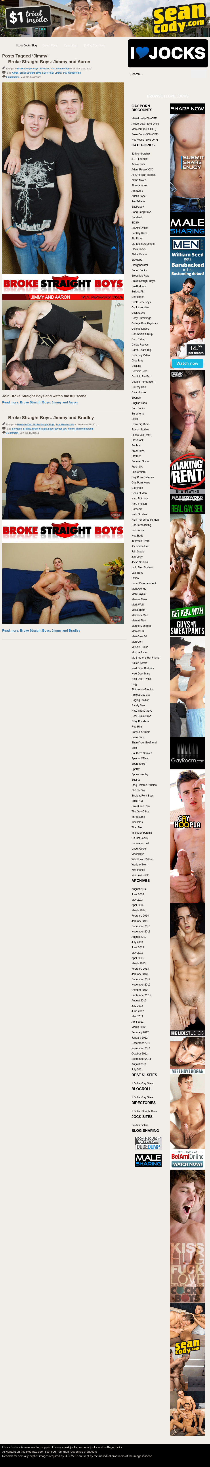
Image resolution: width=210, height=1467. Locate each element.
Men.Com (137, 641)
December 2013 (141, 926)
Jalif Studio (138, 551)
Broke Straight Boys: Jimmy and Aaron (49, 61)
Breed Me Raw (140, 275)
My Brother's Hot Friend (145, 657)
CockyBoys (138, 312)
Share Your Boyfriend (144, 742)
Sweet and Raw (141, 806)
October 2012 (140, 989)
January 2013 (140, 974)
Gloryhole (137, 487)
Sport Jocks (138, 763)
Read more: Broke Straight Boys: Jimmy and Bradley (41, 630)
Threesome (138, 816)
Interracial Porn (140, 540)
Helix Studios (139, 514)
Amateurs (137, 190)
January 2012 (140, 1037)
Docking (136, 365)
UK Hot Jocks (140, 838)
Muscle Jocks (139, 652)
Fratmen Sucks (140, 461)
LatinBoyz (137, 572)
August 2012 (139, 1000)
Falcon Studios (140, 429)
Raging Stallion (140, 700)
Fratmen (136, 456)
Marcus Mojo (139, 599)
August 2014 (139, 889)
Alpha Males (139, 180)
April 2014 (137, 905)
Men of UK (138, 631)
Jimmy (58, 73)
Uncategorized (140, 843)
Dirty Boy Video (141, 355)
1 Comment (12, 433)
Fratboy (136, 445)
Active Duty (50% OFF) (145, 123)
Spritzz (136, 769)
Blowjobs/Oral (24, 424)
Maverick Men (140, 615)
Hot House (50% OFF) (145, 139)
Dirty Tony (137, 360)
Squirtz (136, 779)
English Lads (139, 403)
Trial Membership (60, 68)
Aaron (15, 73)
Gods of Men (139, 493)
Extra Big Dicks (140, 424)
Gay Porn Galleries (143, 477)
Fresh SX (137, 466)
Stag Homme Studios (144, 785)
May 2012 (137, 1016)
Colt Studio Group (142, 334)
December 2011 (141, 1043)
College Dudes (140, 328)
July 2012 (137, 1005)
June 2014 (138, 894)
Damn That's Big (141, 349)
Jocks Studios (140, 562)
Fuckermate (138, 472)
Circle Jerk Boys (141, 302)
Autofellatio (138, 201)
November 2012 (141, 984)
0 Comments (12, 77)
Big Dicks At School (143, 243)
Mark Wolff (138, 604)
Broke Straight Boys (27, 68)
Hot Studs (137, 535)
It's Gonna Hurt (140, 546)
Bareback (137, 217)
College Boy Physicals (145, 323)
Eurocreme (138, 413)
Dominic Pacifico (141, 376)
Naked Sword (139, 663)
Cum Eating (138, 339)
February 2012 (140, 1032)
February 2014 (140, 915)
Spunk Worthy (140, 774)
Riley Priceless (140, 721)
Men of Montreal (141, 625)
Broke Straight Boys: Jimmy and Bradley (51, 417)
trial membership (72, 73)
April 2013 (137, 958)
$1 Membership (141, 153)
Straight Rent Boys (143, 795)
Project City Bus (141, 694)
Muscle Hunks (140, 647)
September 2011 (141, 1058)
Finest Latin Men (141, 434)
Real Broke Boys (141, 716)
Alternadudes (139, 185)
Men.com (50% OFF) (144, 129)
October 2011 (140, 1053)
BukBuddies (139, 286)
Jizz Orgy (137, 556)
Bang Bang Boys (141, 212)
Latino (135, 578)
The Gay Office (140, 811)
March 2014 (138, 910)
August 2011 (139, 1064)
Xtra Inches (138, 869)
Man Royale (139, 594)
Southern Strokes (142, 753)
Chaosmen (138, 296)
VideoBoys (138, 854)
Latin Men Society (142, 567)
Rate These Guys (142, 710)
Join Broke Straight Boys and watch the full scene (44, 396)
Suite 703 (137, 800)
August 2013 (139, 936)
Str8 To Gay (138, 790)
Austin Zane (139, 196)
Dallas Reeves (140, 344)
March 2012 (138, 1027)
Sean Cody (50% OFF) (145, 134)
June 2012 (138, 1011)
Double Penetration (143, 381)
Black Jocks (138, 249)
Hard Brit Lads (140, 498)
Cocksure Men (140, 307)
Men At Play (139, 620)
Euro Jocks (138, 408)
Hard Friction (139, 503)
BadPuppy (138, 206)
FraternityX (138, 450)
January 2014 (140, 921)
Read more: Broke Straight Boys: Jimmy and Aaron (40, 402)
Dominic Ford (139, 371)
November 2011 (141, 1048)
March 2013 (138, 963)
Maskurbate (138, 609)
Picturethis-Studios (143, 689)
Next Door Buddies (143, 668)
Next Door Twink (141, 678)
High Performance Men (145, 519)
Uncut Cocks (139, 848)
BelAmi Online (140, 227)
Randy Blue (138, 705)
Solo (134, 747)
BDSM (135, 222)
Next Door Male (141, 673)
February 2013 (140, 968)
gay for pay (48, 73)
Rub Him (137, 726)
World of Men (139, 864)
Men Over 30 (139, 636)
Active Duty (138, 164)
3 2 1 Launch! (140, 158)
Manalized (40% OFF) (144, 118)
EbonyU (136, 397)
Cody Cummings (141, 318)
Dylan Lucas (139, 392)
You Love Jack (140, 875)
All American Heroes (144, 174)
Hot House (138, 530)
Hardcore (45, 68)
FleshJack (137, 440)
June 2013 (138, 947)
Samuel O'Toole (141, 732)
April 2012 (137, 1021)
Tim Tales (137, 822)
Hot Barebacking (141, 525)
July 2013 (137, 942)
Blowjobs (17, 429)
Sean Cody (138, 737)
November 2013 (141, 931)
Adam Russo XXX (142, 169)
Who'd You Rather (142, 859)
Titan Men (137, 827)
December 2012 (141, 979)
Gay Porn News (141, 482)
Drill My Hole (139, 387)
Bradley (27, 429)
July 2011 (137, 1069)
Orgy (134, 684)
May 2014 (137, 899)
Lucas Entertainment (144, 583)
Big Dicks (137, 238)
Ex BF (135, 418)
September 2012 (141, 995)
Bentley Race (139, 233)
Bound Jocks (139, 270)
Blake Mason (139, 254)
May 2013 (137, 952)
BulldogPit (137, 291)
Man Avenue (139, 588)
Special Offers (140, 758)
